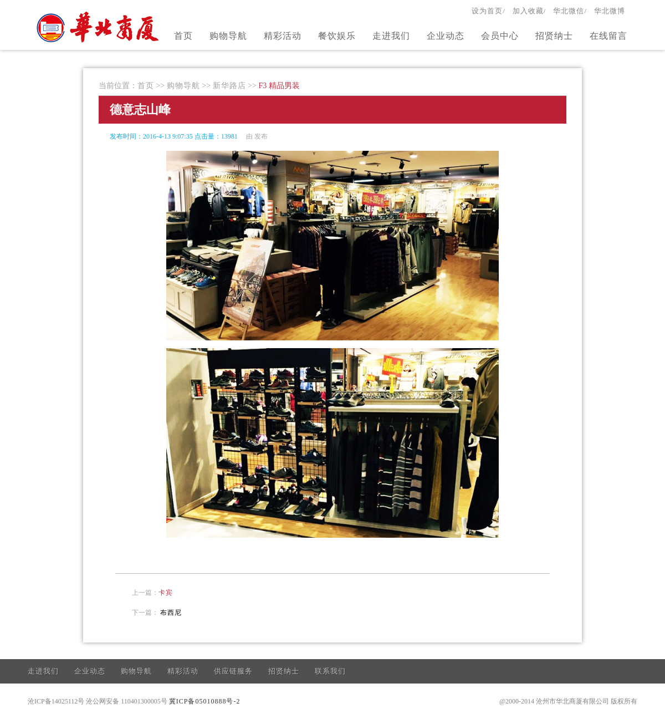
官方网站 (99, 26)
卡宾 (165, 592)
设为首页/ (488, 11)
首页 (183, 35)
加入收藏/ (529, 11)
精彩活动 (282, 35)
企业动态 (445, 35)
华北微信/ (570, 11)
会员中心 (500, 35)
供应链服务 (233, 671)
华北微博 (609, 11)
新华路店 (229, 85)
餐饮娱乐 (337, 35)
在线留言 (608, 35)
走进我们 (391, 35)
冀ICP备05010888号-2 (205, 701)
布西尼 (171, 612)
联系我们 (330, 671)
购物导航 (228, 35)
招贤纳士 (554, 35)
